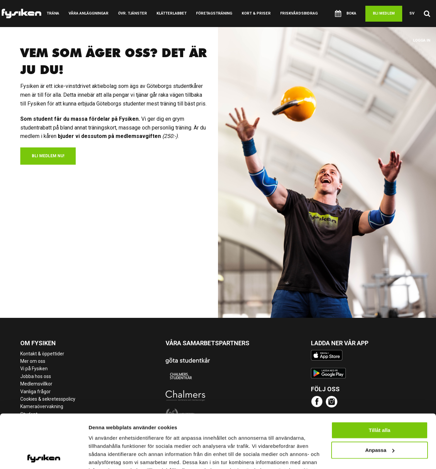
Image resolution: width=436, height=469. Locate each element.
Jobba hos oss (35, 376)
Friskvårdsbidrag (299, 13)
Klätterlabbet (171, 13)
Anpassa (379, 416)
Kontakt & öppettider (42, 353)
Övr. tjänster (132, 13)
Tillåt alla (379, 397)
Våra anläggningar (88, 13)
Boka (345, 13)
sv (411, 13)
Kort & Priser (256, 13)
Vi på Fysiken (34, 368)
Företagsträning (214, 13)
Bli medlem (384, 13)
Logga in (421, 40)
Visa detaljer (104, 456)
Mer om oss (32, 361)
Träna (53, 13)
